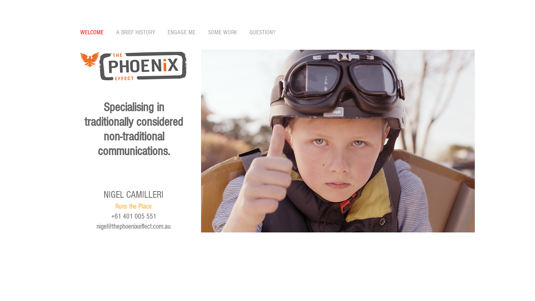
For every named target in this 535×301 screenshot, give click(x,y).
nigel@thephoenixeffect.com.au (134, 226)
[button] (338, 141)
